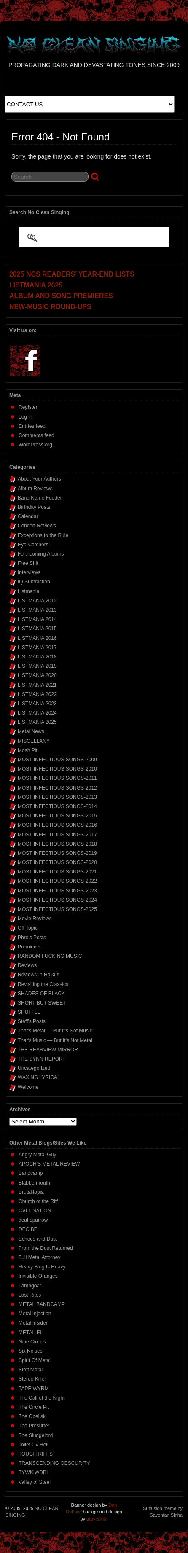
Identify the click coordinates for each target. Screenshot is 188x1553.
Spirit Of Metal (35, 1360)
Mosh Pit (28, 750)
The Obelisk (32, 1416)
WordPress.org (35, 445)
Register (28, 407)
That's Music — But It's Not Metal (55, 1040)
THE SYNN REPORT (42, 1059)
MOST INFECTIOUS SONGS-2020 (57, 862)
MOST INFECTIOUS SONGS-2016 (57, 825)
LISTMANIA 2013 (37, 610)
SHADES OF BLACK (41, 994)
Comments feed (36, 435)
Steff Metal (31, 1370)
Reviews (27, 965)
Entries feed (32, 426)
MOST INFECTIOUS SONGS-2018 (57, 844)
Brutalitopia (31, 1192)
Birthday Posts (34, 507)
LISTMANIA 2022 (37, 694)
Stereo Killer (32, 1379)
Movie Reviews (35, 919)
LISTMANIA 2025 (37, 722)
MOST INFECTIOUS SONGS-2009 (57, 760)
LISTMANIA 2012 (37, 601)
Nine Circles (32, 1342)
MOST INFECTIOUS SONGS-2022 (57, 881)
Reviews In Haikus (38, 975)
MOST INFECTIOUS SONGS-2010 (57, 769)
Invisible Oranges (38, 1276)
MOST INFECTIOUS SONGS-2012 (57, 788)
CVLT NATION (35, 1211)
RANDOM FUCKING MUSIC (50, 956)
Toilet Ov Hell (33, 1445)
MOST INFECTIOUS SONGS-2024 (57, 900)
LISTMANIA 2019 (37, 666)
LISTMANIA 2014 (37, 619)
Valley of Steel (35, 1482)
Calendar (28, 516)
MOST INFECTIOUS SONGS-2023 (57, 891)
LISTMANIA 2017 (37, 647)
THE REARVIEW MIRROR (48, 1050)
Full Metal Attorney (39, 1257)
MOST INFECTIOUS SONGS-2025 (57, 909)
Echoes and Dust (38, 1239)
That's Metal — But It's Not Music (55, 1031)
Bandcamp (31, 1173)
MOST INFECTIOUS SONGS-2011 (57, 778)
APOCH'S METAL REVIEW (49, 1164)
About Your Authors (39, 479)
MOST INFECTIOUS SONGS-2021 (57, 872)
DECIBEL (29, 1229)
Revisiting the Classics (43, 984)
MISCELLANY (34, 741)
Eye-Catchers (33, 545)
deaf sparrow (33, 1220)
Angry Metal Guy (37, 1155)
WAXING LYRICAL (39, 1077)
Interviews (29, 572)
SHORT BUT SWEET (42, 1003)
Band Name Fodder (40, 498)
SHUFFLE (29, 1012)
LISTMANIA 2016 (37, 638)
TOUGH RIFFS (36, 1454)
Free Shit (28, 563)
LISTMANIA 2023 (37, 704)
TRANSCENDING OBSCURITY (54, 1463)
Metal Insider (33, 1323)
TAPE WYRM (34, 1389)
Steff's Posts (32, 1021)
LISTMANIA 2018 (37, 657)
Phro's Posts (32, 937)
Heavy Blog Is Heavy (42, 1267)
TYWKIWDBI (33, 1472)
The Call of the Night (41, 1398)
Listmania (28, 591)
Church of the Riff (38, 1201)
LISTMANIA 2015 (37, 628)
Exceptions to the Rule (43, 535)
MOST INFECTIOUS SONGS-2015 (57, 816)
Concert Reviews (37, 526)
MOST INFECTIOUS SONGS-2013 (57, 797)
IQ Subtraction (34, 582)
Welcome (28, 1087)
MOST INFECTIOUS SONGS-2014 (57, 806)
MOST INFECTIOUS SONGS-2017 (57, 835)
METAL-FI (30, 1332)
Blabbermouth (34, 1183)
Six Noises (31, 1351)
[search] (84, 238)
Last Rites (30, 1295)
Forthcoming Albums (41, 554)
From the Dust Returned (46, 1248)
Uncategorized (34, 1068)
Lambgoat (30, 1286)
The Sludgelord (36, 1435)
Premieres (29, 947)
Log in (25, 417)
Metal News (31, 731)
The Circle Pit (34, 1407)
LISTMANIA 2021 (37, 685)
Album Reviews (35, 489)
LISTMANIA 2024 (37, 713)
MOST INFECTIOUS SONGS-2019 (57, 853)
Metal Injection (35, 1314)
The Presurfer (34, 1426)
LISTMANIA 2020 (37, 675)
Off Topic (28, 928)
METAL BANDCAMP (42, 1304)
